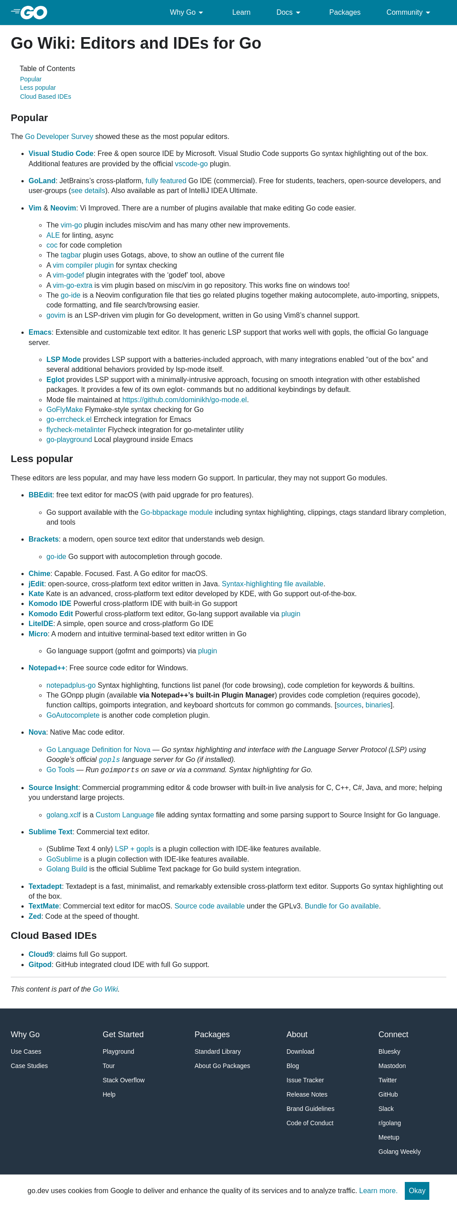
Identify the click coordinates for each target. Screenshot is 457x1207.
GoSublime (64, 859)
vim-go (71, 225)
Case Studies (29, 1065)
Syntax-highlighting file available (273, 584)
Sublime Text (50, 832)
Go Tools (60, 770)
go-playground (69, 439)
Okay (417, 1190)
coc (52, 245)
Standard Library (218, 1051)
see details (88, 190)
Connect (393, 1034)
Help (109, 1094)
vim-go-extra (72, 285)
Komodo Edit (51, 614)
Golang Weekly (399, 1151)
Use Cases (26, 1051)
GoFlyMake (64, 409)
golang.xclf (63, 815)
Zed (35, 916)
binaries (378, 705)
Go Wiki (105, 989)
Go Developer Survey (59, 136)
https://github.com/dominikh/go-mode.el (184, 400)
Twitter (387, 1080)
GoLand (42, 181)
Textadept (45, 886)
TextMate (44, 906)
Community (409, 12)
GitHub (388, 1094)
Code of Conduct (310, 1123)
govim (56, 315)
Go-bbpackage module (177, 512)
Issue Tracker (305, 1080)
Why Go (188, 12)
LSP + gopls (134, 849)
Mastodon (392, 1065)
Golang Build (66, 869)
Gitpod (40, 964)
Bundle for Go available (342, 906)
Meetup (388, 1137)
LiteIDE (41, 623)
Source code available (209, 906)
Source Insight (53, 787)
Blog (293, 1065)
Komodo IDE (50, 603)
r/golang (389, 1123)
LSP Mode (63, 359)
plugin (290, 614)
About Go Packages (222, 1065)
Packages (345, 12)
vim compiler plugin (83, 265)
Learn (241, 12)
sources (349, 705)
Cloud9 (41, 954)
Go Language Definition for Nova (98, 749)
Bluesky (389, 1051)
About (297, 1034)
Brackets (44, 539)
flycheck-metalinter (76, 429)
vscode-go (191, 164)
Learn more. (378, 1190)
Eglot (55, 379)
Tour (109, 1065)
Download (300, 1051)
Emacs (40, 332)
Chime (39, 573)
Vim (35, 208)
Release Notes (307, 1094)
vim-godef (68, 275)
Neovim (63, 208)
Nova (37, 732)
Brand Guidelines (310, 1108)
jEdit (36, 584)
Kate (36, 593)
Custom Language (125, 815)
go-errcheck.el (68, 419)
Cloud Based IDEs (45, 96)
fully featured (166, 181)
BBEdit (40, 495)
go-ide (70, 295)
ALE (53, 235)
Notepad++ (47, 668)
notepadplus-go (71, 685)
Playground (118, 1051)
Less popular (38, 87)
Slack (386, 1108)
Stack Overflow (124, 1080)
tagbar (71, 255)
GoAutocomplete (73, 715)
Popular (31, 79)
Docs (289, 12)
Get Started (123, 1034)
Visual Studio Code (61, 153)
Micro (38, 634)
